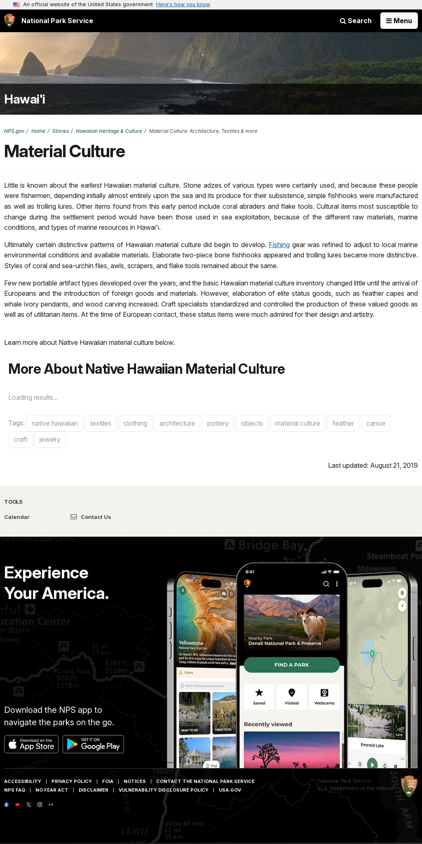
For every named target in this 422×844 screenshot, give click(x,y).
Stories (60, 131)
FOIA (107, 781)
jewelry (50, 439)
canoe (375, 423)
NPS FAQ (14, 790)
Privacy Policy (72, 781)
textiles (100, 423)
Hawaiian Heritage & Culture (109, 131)
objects (252, 423)
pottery (218, 423)
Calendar (17, 517)
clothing (135, 423)
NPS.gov (14, 131)
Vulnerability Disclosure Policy (164, 790)
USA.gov (230, 790)
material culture (297, 423)
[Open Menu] (399, 20)
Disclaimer (93, 790)
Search (356, 21)
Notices (135, 781)
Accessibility (22, 781)
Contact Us (90, 517)
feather (343, 423)
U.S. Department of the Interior (356, 788)
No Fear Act (51, 790)
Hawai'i (24, 99)
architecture (177, 423)
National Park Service (344, 781)
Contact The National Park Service (205, 781)
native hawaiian (55, 423)
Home (38, 131)
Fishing (279, 244)
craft (20, 439)
